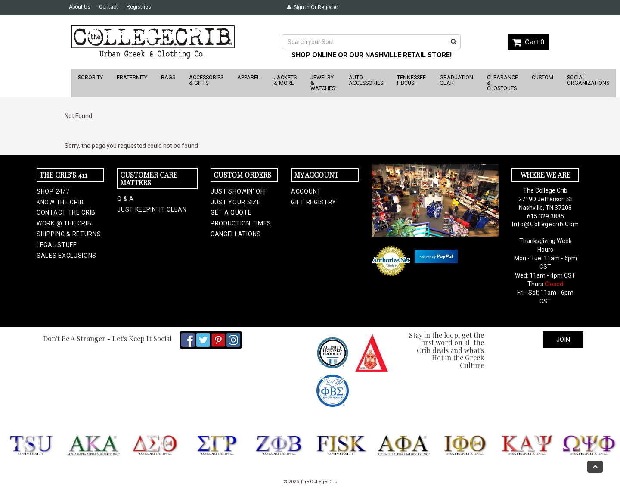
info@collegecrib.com (545, 224)
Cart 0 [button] (528, 41)
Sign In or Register (312, 7)
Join (563, 339)
